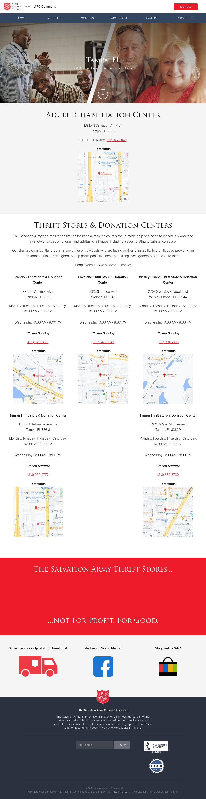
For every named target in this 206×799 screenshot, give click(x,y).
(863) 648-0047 (103, 342)
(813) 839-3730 (168, 475)
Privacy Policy (184, 18)
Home (21, 18)
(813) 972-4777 (38, 475)
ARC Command (45, 7)
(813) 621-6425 (37, 342)
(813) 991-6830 (168, 342)
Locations (87, 18)
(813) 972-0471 (116, 140)
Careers (151, 18)
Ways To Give (119, 18)
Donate (186, 6)
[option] (103, 63)
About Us (54, 18)
